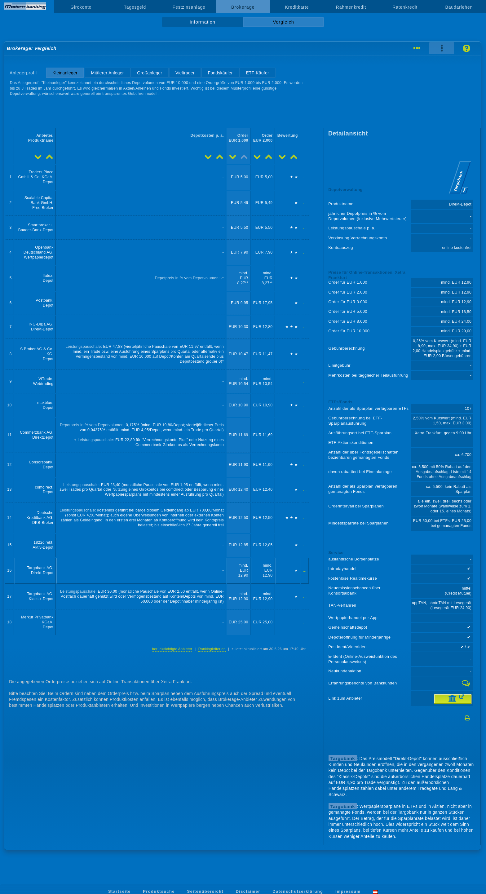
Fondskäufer (220, 72)
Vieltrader (185, 72)
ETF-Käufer (257, 72)
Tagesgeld (135, 7)
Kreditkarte (297, 7)
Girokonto (80, 7)
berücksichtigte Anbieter (172, 649)
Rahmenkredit (351, 7)
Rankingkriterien (212, 649)
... (305, 177)
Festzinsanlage (189, 7)
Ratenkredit (405, 7)
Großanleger (149, 72)
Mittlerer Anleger (107, 72)
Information (202, 22)
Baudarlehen (459, 7)
